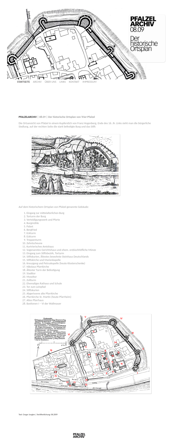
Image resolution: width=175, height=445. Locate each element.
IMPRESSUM (89, 81)
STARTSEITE (23, 81)
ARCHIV (37, 81)
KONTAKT (74, 81)
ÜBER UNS (50, 81)
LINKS (62, 81)
